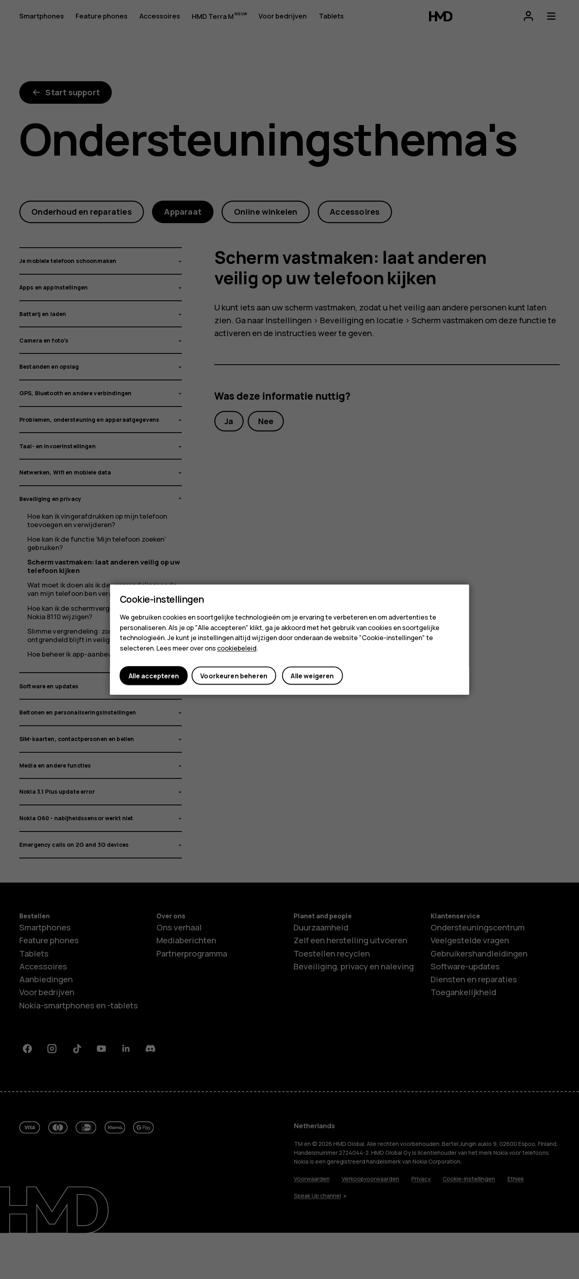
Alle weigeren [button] (312, 675)
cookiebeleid (237, 647)
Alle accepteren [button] (154, 675)
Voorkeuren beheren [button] (233, 675)
